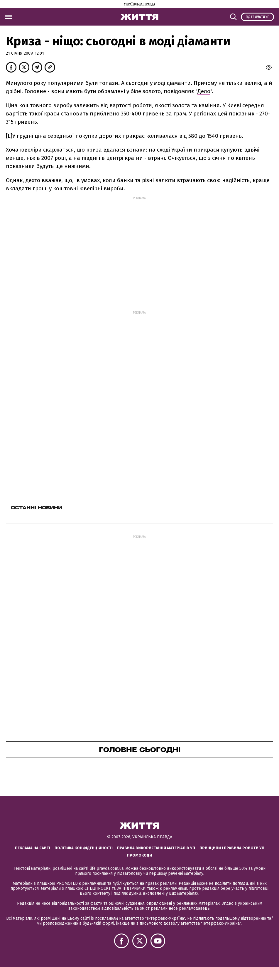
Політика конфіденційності (84, 848)
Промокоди (139, 855)
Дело (203, 91)
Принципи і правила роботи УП (231, 848)
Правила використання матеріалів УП (156, 848)
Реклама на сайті (32, 848)
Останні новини (36, 507)
